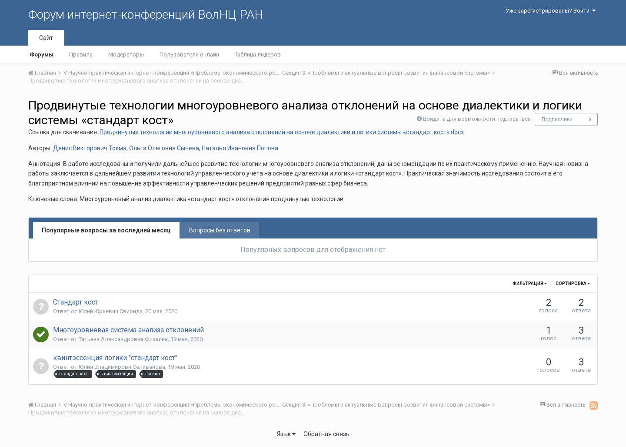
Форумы (41, 54)
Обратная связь (326, 433)
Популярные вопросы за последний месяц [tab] (106, 230)
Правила (81, 54)
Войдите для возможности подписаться (477, 119)
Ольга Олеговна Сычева (164, 148)
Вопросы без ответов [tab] (219, 230)
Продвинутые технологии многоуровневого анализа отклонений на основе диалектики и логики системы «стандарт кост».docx (282, 132)
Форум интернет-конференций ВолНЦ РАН (145, 14)
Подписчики (557, 119)
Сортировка (573, 283)
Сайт (46, 37)
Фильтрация (530, 283)
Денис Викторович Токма (90, 148)
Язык (286, 433)
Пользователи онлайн (189, 54)
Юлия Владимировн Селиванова (122, 367)
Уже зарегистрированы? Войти (551, 10)
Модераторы (126, 54)
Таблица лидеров (258, 54)
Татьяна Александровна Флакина (123, 339)
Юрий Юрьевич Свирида (111, 311)
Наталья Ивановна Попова (240, 148)
